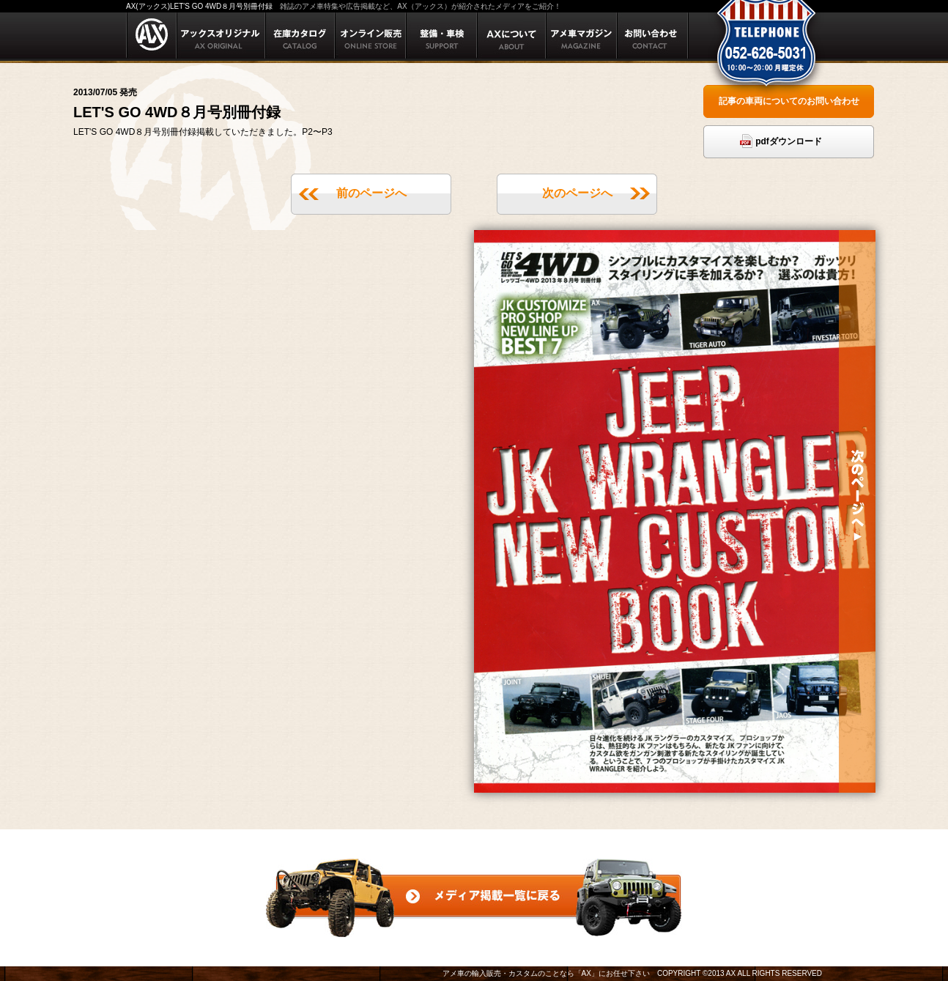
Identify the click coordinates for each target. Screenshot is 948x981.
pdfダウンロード (788, 141)
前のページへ (371, 193)
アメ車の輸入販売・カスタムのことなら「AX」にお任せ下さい (546, 973)
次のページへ (577, 193)
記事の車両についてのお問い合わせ (789, 101)
